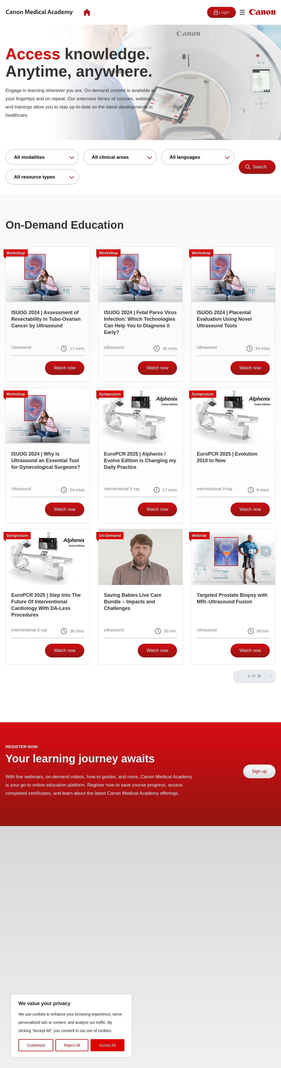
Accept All (107, 1045)
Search (260, 166)
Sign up (259, 771)
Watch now (64, 368)
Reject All (72, 1045)
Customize (36, 1045)
